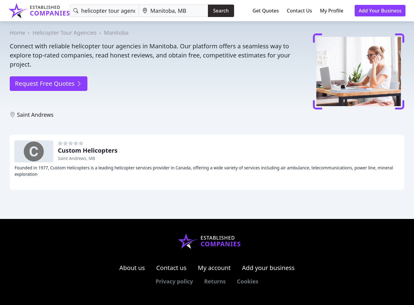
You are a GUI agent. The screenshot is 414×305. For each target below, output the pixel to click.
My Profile (331, 10)
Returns (215, 281)
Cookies (247, 281)
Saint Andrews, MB (76, 158)
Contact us (171, 268)
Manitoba (116, 32)
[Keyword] (104, 11)
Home (17, 32)
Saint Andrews (35, 114)
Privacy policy (174, 281)
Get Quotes (266, 10)
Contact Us (299, 10)
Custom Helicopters (88, 150)
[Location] (173, 11)
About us (132, 268)
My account (214, 268)
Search (221, 10)
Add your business (268, 268)
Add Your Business (380, 10)
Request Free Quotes (48, 83)
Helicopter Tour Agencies (65, 32)
